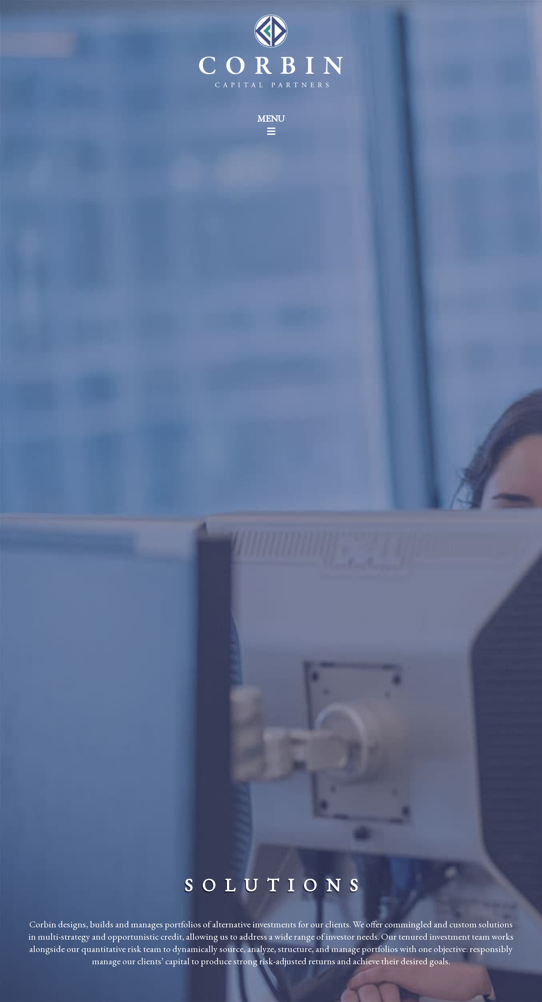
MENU (271, 124)
